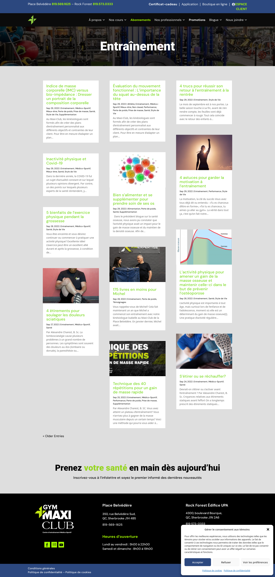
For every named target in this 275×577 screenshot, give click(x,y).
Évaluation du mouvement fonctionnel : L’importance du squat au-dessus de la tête (137, 92)
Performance (150, 107)
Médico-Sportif (82, 108)
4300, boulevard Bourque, (204, 513)
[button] (268, 529)
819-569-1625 (112, 525)
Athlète (131, 104)
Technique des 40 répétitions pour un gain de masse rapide (135, 388)
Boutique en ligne (214, 4)
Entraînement (68, 108)
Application (190, 4)
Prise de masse (80, 111)
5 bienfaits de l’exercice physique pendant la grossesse (68, 216)
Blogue (214, 20)
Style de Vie (52, 114)
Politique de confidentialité (237, 570)
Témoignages (119, 302)
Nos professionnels (168, 20)
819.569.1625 (61, 4)
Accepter (197, 562)
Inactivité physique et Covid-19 (66, 161)
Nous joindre (235, 20)
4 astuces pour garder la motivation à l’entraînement (202, 182)
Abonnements (140, 20)
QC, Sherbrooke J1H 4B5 (119, 518)
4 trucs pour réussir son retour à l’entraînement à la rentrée (204, 90)
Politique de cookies (212, 570)
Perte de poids (65, 111)
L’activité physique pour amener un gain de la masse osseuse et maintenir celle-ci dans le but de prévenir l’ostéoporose (203, 283)
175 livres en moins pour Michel (134, 291)
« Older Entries (53, 436)
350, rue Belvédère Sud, (118, 514)
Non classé (137, 107)
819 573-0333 (195, 524)
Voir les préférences (255, 562)
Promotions (197, 20)
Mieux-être (51, 111)
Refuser (226, 562)
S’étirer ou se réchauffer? (203, 376)
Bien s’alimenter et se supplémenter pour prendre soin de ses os (133, 199)
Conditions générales (41, 568)
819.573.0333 (103, 4)
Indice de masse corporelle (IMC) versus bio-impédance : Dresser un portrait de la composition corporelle (69, 94)
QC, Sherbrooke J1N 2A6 (202, 517)
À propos (95, 20)
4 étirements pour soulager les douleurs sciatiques (65, 315)
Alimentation (134, 208)
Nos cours (116, 20)
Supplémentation (67, 114)
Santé (92, 111)
